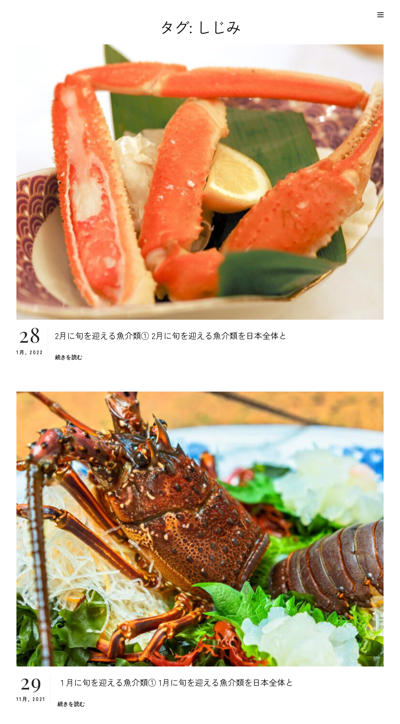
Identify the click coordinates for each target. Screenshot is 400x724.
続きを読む (68, 357)
